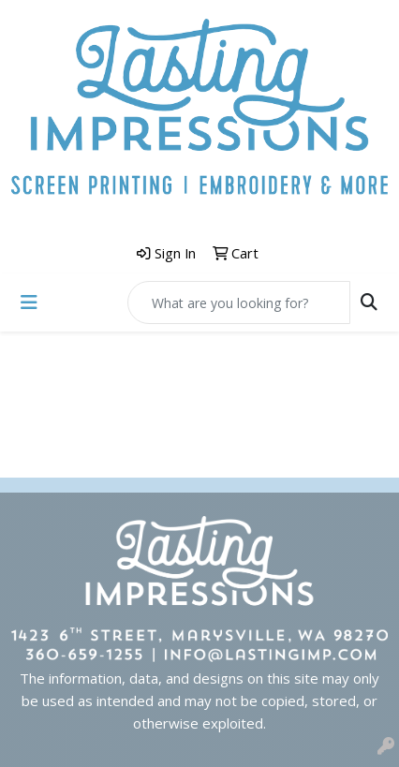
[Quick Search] (238, 302)
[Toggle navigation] (29, 302)
